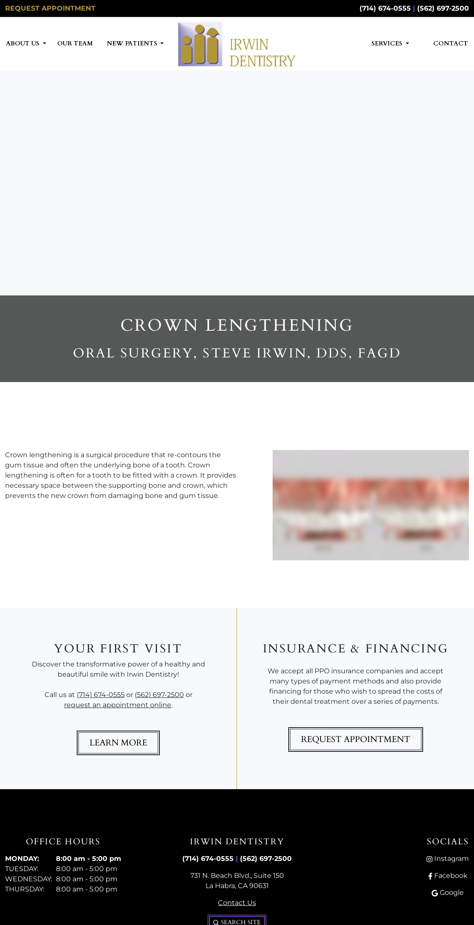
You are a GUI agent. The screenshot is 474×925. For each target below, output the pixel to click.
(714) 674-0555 (385, 8)
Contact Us (237, 903)
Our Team (75, 43)
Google (448, 892)
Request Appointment (50, 8)
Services (387, 43)
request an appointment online (117, 705)
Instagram (448, 859)
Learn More (118, 742)
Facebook (448, 876)
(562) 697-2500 (443, 8)
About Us (23, 43)
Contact (450, 43)
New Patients (133, 43)
